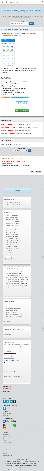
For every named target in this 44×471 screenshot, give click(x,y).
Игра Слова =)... (10, 306)
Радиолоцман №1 (10, 240)
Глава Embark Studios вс (12, 275)
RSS (25, 21)
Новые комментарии (11, 329)
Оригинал (4, 94)
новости (15, 268)
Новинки (7, 212)
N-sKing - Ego (9, 250)
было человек (18, 144)
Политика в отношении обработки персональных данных (22, 469)
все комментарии (8, 334)
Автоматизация (10, 217)
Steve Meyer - (9, 252)
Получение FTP (6, 415)
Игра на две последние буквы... (14, 308)
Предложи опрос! (17, 376)
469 (19, 35)
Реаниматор (6, 434)
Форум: (19, 97)
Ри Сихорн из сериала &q (12, 289)
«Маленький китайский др (12, 281)
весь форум (7, 321)
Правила (5, 453)
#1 (2, 158)
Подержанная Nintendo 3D (13, 287)
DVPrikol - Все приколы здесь (12, 202)
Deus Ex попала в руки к (12, 273)
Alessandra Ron (10, 219)
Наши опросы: (9, 342)
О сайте (4, 440)
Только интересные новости (12, 204)
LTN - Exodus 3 (9, 248)
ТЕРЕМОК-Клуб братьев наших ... (15, 314)
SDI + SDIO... (9, 232)
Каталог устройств (7, 436)
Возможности (7, 77)
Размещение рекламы (8, 449)
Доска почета (6, 444)
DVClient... (8, 221)
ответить (38, 171)
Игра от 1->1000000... (11, 312)
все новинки (7, 260)
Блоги (4, 438)
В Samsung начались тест (12, 285)
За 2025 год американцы (12, 283)
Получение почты (7, 413)
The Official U (9, 246)
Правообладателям (7, 455)
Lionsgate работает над (12, 271)
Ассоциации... (9, 305)
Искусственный (10, 236)
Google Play (11, 86)
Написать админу (7, 451)
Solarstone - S (9, 225)
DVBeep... (8, 215)
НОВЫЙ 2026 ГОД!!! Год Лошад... (14, 316)
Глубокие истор (10, 234)
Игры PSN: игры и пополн (12, 277)
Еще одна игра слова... (12, 310)
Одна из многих (10, 242)
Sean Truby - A (9, 227)
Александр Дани (10, 229)
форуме (13, 301)
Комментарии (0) (8, 376)
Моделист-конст (10, 238)
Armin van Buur (9, 223)
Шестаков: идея (10, 231)
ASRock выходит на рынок (13, 279)
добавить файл (9, 258)
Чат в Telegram (6, 97)
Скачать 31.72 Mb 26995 (22, 110)
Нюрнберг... (9, 244)
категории (20, 21)
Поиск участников (7, 442)
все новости (7, 294)
